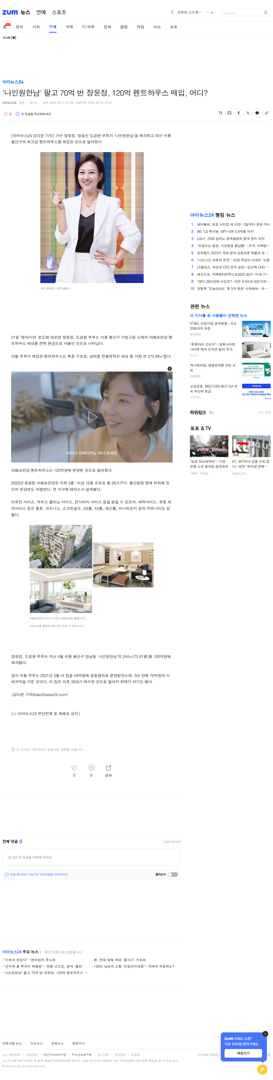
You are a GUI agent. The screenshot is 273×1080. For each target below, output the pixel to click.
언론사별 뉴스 (12, 1043)
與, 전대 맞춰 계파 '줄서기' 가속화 (120, 959)
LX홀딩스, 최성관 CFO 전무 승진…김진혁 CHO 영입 (234, 267)
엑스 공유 (248, 113)
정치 (19, 27)
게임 (140, 27)
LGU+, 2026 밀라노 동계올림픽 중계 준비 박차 (230, 238)
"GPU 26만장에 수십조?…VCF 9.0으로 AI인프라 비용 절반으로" (234, 281)
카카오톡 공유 (257, 113)
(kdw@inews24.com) (49, 694)
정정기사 (78, 1043)
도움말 (136, 1055)
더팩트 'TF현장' (199, 473)
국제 (69, 27)
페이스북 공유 (239, 113)
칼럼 (124, 27)
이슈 (157, 27)
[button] (170, 369)
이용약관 (32, 1055)
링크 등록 (265, 412)
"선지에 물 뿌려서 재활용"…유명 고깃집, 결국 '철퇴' (43, 966)
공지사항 (103, 1055)
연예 (41, 12)
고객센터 (120, 1055)
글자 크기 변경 (220, 113)
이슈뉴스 (36, 1043)
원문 (21, 102)
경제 (52, 27)
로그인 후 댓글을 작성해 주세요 (30, 857)
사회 (36, 27)
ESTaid (9, 1066)
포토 (174, 27)
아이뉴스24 (9, 102)
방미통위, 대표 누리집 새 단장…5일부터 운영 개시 (233, 224)
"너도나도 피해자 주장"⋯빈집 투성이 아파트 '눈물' (233, 260)
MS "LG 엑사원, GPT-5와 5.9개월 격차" (225, 231)
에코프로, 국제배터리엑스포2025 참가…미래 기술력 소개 (234, 274)
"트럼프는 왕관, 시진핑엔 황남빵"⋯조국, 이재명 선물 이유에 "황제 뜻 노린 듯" (234, 245)
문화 (107, 27)
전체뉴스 (57, 1043)
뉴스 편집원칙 (11, 1055)
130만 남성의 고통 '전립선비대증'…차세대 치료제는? (134, 966)
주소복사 (266, 113)
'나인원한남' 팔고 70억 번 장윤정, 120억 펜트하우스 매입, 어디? (46, 972)
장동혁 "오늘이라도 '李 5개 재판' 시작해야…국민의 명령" (234, 288)
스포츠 (59, 12)
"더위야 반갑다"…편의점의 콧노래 (29, 959)
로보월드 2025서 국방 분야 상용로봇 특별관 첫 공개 (234, 252)
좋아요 (7, 114)
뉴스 (25, 12)
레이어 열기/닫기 (108, 771)
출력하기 (229, 113)
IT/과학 (88, 27)
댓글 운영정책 (172, 842)
